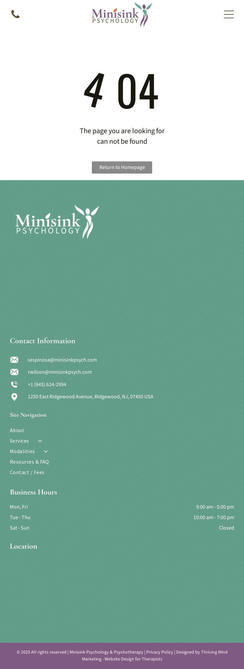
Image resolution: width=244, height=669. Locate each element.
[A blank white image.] (15, 18)
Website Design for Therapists (133, 659)
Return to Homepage (122, 167)
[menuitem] (122, 430)
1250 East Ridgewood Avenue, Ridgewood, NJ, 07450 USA (90, 396)
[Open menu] (229, 14)
